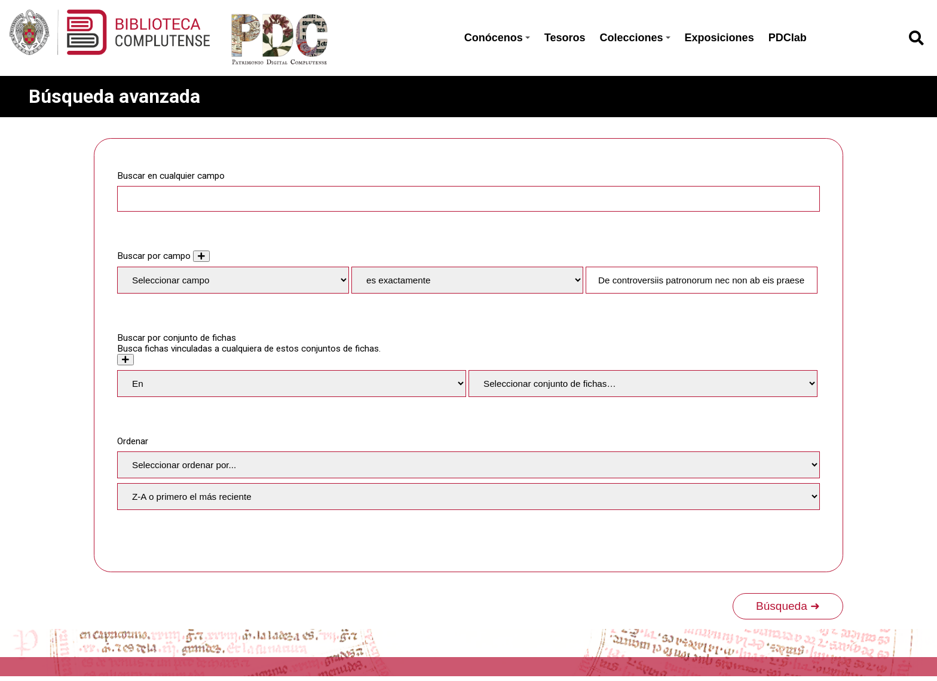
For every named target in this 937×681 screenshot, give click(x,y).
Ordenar (132, 441)
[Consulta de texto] (701, 280)
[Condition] (291, 383)
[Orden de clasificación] (468, 496)
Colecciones (635, 38)
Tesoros (565, 38)
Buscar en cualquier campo (171, 175)
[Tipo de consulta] (467, 280)
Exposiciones (719, 38)
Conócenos (497, 38)
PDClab (787, 38)
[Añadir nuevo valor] (201, 256)
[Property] (233, 280)
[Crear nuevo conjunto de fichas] (125, 359)
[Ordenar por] (468, 464)
